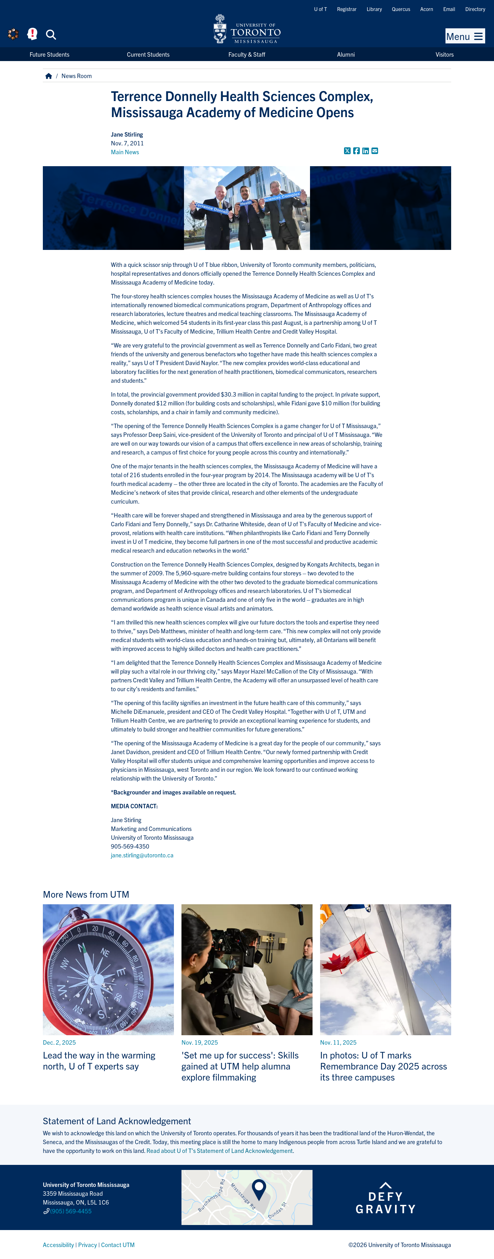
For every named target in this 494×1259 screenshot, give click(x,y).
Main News (125, 151)
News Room (76, 75)
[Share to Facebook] (356, 150)
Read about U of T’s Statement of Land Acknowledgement (219, 1150)
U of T (320, 9)
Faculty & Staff (246, 54)
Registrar (347, 9)
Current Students (148, 54)
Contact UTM (118, 1244)
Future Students (49, 54)
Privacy (87, 1244)
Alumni (346, 54)
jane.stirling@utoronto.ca (142, 855)
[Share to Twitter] (347, 150)
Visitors (445, 54)
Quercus (401, 9)
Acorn (426, 9)
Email (449, 9)
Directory (475, 9)
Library (374, 9)
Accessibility (58, 1244)
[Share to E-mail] (374, 150)
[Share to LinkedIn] (365, 150)
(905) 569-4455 (71, 1211)
